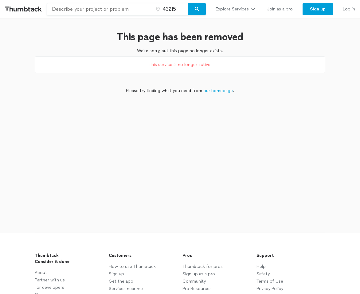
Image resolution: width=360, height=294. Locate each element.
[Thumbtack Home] (23, 9)
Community (194, 281)
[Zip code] (169, 9)
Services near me (126, 288)
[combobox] (100, 9)
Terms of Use (269, 281)
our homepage (218, 90)
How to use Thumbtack (132, 266)
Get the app (121, 281)
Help (261, 266)
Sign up (116, 274)
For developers (49, 287)
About (41, 272)
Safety (263, 274)
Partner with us (50, 280)
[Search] (197, 9)
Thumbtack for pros (202, 266)
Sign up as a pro (198, 274)
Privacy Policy (269, 288)
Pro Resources (197, 288)
